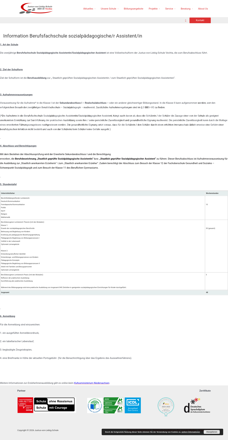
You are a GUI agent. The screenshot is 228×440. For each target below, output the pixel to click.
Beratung (186, 8)
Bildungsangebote (136, 8)
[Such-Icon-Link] (185, 20)
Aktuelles (93, 8)
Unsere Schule (112, 8)
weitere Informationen (191, 432)
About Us (203, 8)
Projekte (155, 8)
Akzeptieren (211, 432)
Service (171, 8)
